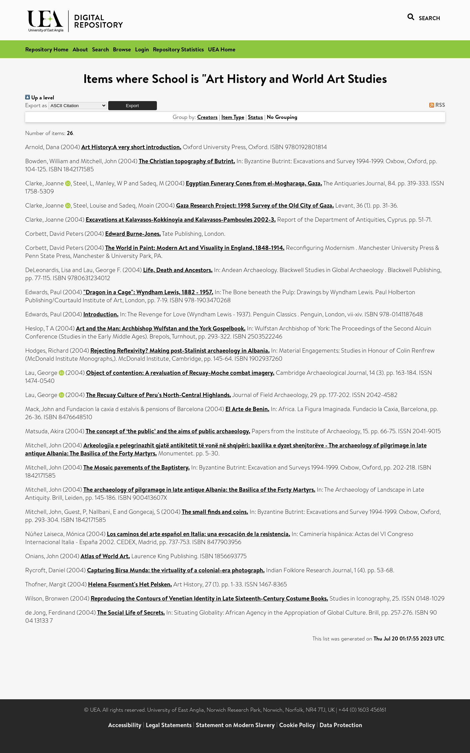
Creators (207, 117)
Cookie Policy (297, 725)
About (80, 49)
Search (100, 49)
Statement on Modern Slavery (235, 725)
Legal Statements (168, 725)
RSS (436, 104)
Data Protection (340, 725)
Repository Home (47, 49)
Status (255, 117)
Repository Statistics (178, 49)
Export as (36, 105)
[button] (132, 105)
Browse (122, 49)
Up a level (39, 97)
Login (142, 49)
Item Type (232, 117)
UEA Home (222, 49)
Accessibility (124, 725)
